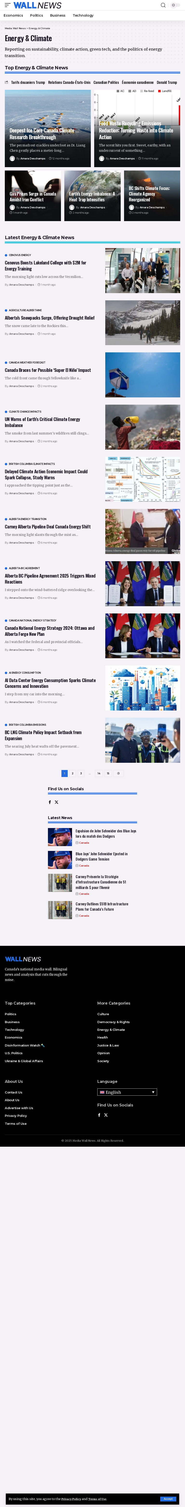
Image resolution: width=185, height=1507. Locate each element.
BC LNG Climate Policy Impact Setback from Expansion (43, 735)
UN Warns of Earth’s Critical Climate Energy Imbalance (42, 421)
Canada (84, 844)
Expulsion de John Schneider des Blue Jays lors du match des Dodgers (106, 834)
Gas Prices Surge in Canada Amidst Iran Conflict (33, 196)
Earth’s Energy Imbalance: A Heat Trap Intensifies (92, 196)
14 (99, 774)
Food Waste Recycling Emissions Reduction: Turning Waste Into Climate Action (136, 130)
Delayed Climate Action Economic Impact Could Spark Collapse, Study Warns (46, 474)
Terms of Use (101, 1499)
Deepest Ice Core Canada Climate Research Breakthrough (42, 133)
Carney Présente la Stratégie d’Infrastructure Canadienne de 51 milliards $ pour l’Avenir (101, 883)
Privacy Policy (72, 1499)
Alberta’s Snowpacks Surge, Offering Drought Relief (49, 317)
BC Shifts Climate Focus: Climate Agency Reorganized (149, 194)
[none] (127, 1093)
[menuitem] (127, 1093)
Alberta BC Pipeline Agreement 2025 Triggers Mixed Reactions (50, 578)
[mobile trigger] (9, 5)
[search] (163, 5)
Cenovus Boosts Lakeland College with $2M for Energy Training (45, 265)
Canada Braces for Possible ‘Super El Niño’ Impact (48, 369)
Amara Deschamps (33, 158)
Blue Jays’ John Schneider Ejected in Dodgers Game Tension (101, 857)
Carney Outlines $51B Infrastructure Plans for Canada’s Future (102, 907)
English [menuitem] (113, 1093)
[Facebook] (50, 803)
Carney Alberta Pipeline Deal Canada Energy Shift (48, 526)
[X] (56, 803)
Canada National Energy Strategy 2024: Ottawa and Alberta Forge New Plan (49, 630)
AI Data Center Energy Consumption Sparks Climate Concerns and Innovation (50, 683)
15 (108, 774)
